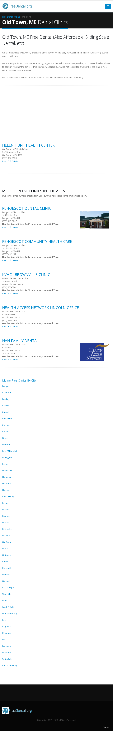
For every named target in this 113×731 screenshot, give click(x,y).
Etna (4, 639)
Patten (5, 561)
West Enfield (8, 607)
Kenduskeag (8, 496)
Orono (5, 548)
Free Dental (7, 16)
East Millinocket (9, 451)
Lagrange (6, 626)
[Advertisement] (56, 109)
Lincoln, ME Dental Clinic (14, 311)
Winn (4, 600)
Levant (5, 503)
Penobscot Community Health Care (37, 241)
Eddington (7, 457)
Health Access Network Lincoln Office (40, 307)
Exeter (5, 464)
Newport (6, 535)
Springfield (7, 659)
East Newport (8, 587)
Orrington (6, 555)
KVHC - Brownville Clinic (26, 274)
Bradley (5, 399)
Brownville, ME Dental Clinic (15, 278)
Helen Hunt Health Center (28, 145)
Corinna (6, 425)
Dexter (5, 438)
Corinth (5, 431)
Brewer (5, 405)
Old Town (6, 542)
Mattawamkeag (9, 613)
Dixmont (6, 444)
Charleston (7, 418)
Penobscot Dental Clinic (26, 208)
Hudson (6, 490)
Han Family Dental (20, 340)
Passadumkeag (9, 665)
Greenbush (7, 470)
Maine (17, 16)
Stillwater (6, 652)
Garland (6, 581)
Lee (4, 620)
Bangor (5, 386)
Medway (6, 516)
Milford (5, 522)
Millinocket (7, 529)
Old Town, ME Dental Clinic (15, 149)
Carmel (5, 412)
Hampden (6, 477)
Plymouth (6, 568)
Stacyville (6, 594)
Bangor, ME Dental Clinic (14, 212)
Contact (106, 727)
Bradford (6, 392)
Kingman (6, 633)
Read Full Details (10, 161)
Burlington (7, 646)
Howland (6, 483)
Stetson (6, 574)
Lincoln (5, 509)
